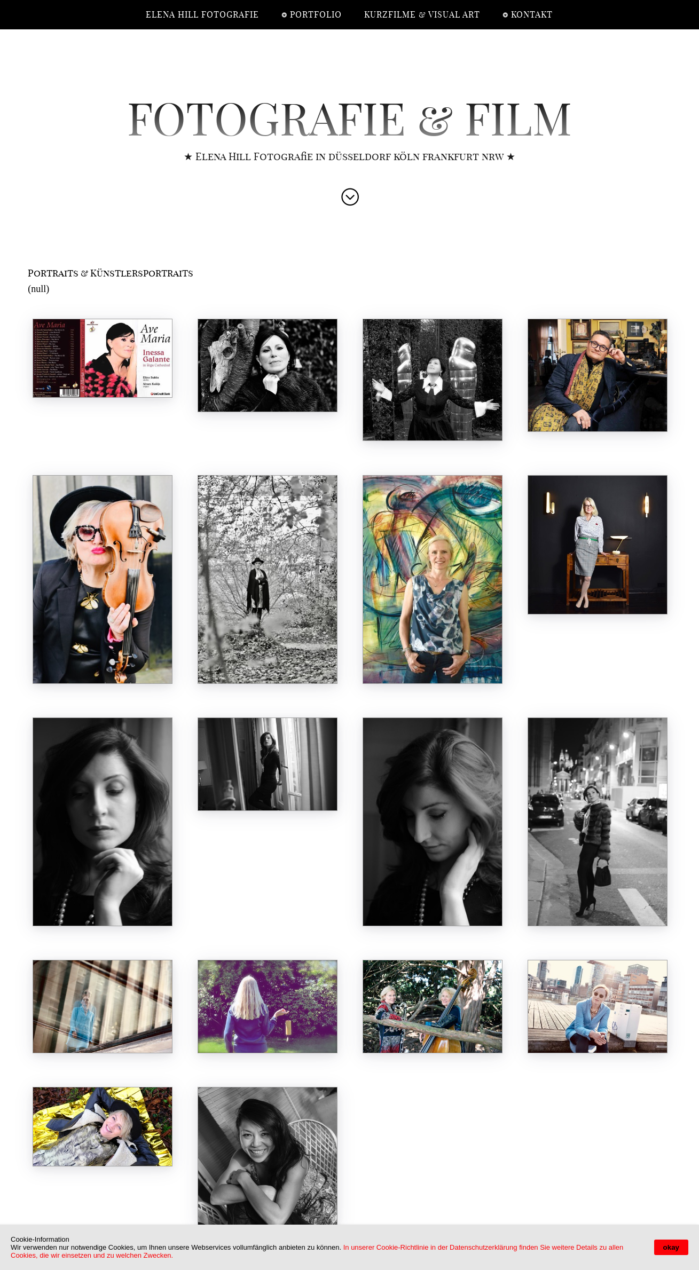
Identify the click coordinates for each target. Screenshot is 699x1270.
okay (671, 1247)
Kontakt (532, 15)
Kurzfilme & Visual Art (422, 15)
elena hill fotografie (202, 15)
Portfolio (316, 15)
